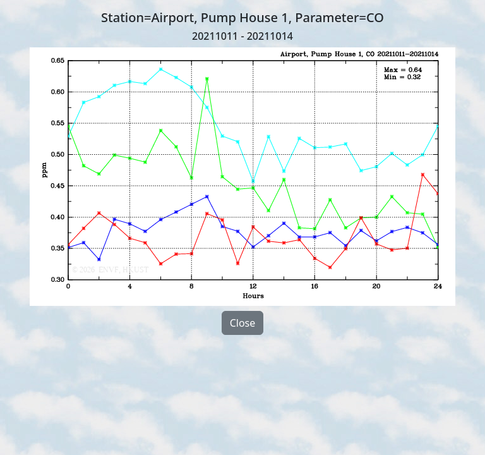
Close (243, 323)
